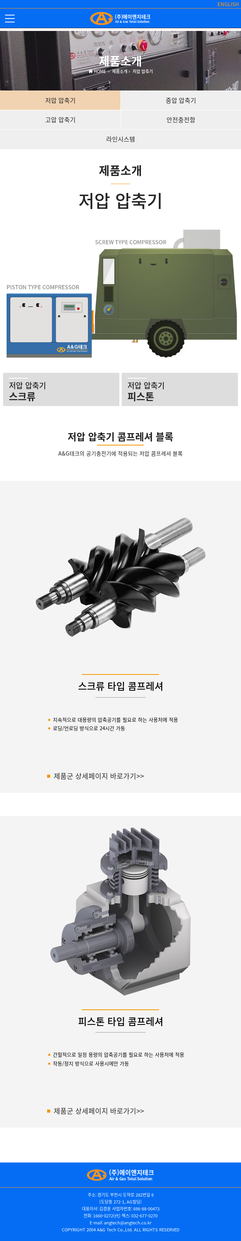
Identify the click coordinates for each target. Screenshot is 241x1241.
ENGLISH (228, 4)
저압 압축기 (60, 100)
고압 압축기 (60, 119)
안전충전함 (180, 119)
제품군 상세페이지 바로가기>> (99, 776)
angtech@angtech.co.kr (127, 1222)
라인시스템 (120, 138)
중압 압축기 (181, 100)
